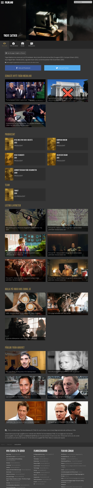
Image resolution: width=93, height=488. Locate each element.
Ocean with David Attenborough (13, 458)
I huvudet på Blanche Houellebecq (14, 447)
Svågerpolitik (64, 479)
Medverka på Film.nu (66, 450)
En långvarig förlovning (39, 443)
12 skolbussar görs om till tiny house (69, 460)
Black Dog (8, 443)
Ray (34, 445)
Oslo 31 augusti (55, 57)
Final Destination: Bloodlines (13, 474)
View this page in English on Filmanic (15, 53)
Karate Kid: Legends (10, 484)
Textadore (63, 473)
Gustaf (35, 470)
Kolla (62, 467)
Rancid (35, 463)
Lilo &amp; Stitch (10, 482)
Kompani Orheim (69, 57)
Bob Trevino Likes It (10, 445)
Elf (34, 472)
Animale (8, 471)
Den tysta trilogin (10, 465)
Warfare (8, 456)
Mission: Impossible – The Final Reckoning (16, 478)
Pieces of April (37, 452)
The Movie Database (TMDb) (48, 422)
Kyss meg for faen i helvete (13, 60)
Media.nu (63, 475)
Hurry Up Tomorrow (11, 476)
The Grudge (36, 456)
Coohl (62, 458)
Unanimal (8, 454)
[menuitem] (3, 433)
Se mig (35, 459)
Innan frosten (37, 454)
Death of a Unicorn (10, 463)
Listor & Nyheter (13, 203)
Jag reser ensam (30, 60)
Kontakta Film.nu (65, 445)
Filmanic (63, 454)
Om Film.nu (63, 443)
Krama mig (36, 450)
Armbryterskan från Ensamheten (50, 60)
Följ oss (63, 452)
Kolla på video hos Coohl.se (18, 283)
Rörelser (8, 451)
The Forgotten (37, 461)
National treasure (38, 468)
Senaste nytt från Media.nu (18, 76)
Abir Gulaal (8, 460)
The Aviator (36, 447)
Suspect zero (37, 465)
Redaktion (63, 447)
